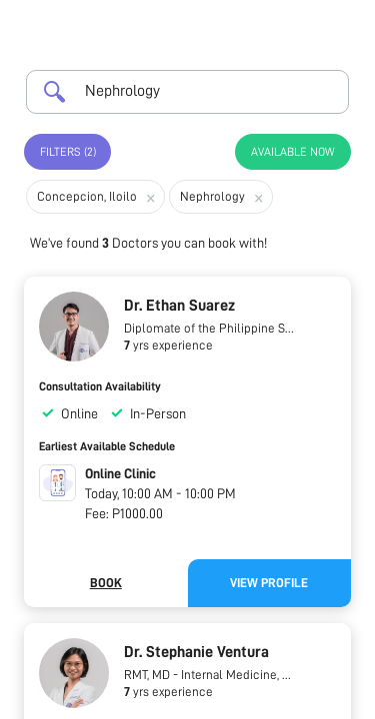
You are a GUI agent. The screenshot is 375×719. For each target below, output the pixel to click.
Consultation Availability (100, 386)
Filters (68, 152)
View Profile (269, 582)
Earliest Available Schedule (107, 446)
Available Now (293, 152)
